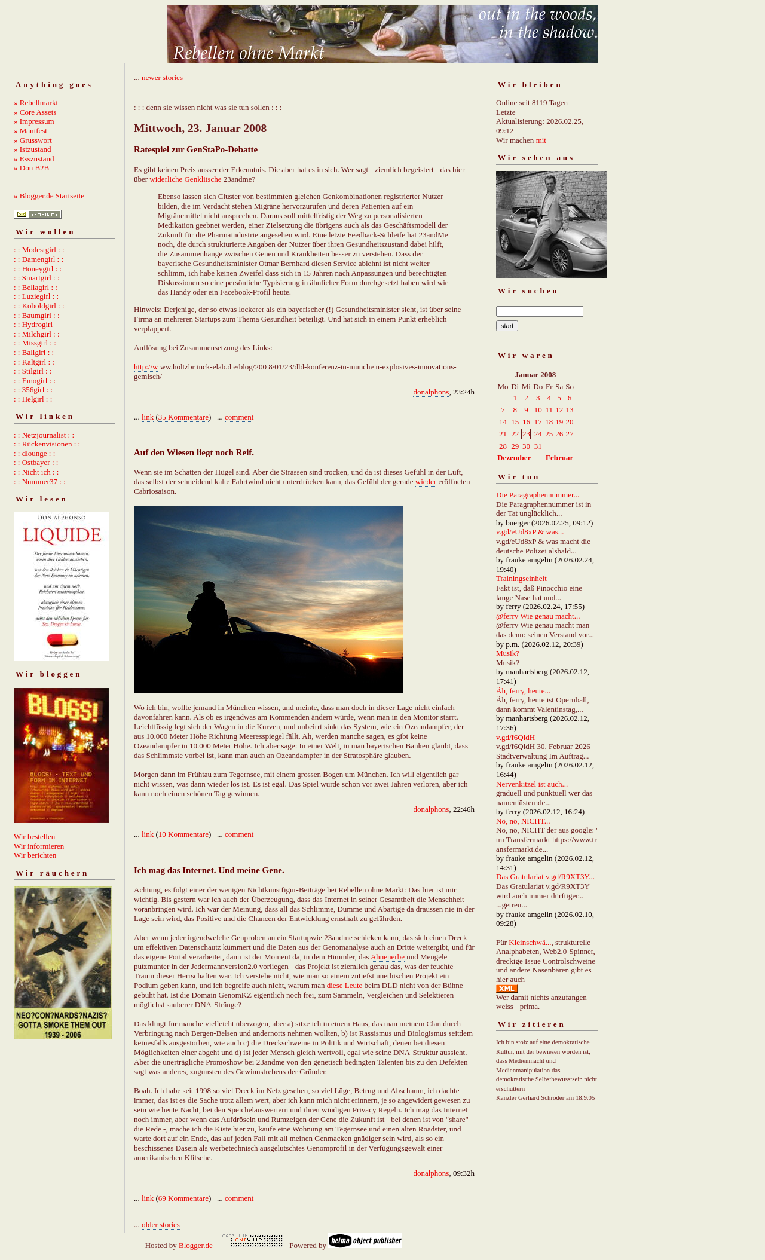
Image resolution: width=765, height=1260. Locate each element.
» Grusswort (33, 140)
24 (538, 433)
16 (526, 421)
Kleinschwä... (530, 942)
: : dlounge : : (34, 453)
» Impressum (34, 121)
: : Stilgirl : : (33, 370)
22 (515, 433)
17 (538, 421)
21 (503, 433)
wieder (425, 481)
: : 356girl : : (33, 389)
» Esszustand (34, 158)
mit (541, 140)
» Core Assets (35, 112)
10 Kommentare (183, 834)
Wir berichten (35, 855)
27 (570, 433)
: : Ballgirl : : (34, 352)
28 (503, 446)
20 (570, 421)
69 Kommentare (183, 1198)
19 (559, 421)
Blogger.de (196, 1245)
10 (538, 409)
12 (559, 409)
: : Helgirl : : (33, 398)
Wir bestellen (34, 836)
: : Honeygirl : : (38, 268)
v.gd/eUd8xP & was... (530, 531)
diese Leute (345, 985)
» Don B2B (31, 167)
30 (526, 446)
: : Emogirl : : (35, 380)
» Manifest (30, 130)
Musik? (507, 653)
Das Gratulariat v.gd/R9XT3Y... (545, 876)
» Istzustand (32, 149)
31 (538, 446)
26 (559, 433)
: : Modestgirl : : (39, 249)
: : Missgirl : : (35, 342)
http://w (146, 366)
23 (526, 433)
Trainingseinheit (521, 578)
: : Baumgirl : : (37, 315)
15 (515, 421)
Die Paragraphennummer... (537, 494)
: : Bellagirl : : (35, 287)
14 (503, 421)
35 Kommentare (183, 416)
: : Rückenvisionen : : (47, 443)
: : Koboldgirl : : (39, 305)
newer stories (162, 77)
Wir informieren (39, 846)
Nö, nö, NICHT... (523, 820)
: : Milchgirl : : (37, 333)
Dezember (514, 457)
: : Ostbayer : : (36, 462)
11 (549, 409)
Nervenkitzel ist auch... (532, 783)
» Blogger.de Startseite (49, 195)
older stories (161, 1224)
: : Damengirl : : (38, 259)
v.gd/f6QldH (515, 737)
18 (549, 421)
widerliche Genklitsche (185, 179)
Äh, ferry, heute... (523, 690)
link (148, 416)
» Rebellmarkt (36, 102)
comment (239, 416)
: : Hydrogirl (33, 324)
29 (515, 446)
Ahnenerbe (388, 956)
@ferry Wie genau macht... (538, 615)
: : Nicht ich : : (36, 471)
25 (549, 433)
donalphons (431, 391)
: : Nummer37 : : (40, 481)
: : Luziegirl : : (36, 296)
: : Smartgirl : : (37, 277)
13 (570, 409)
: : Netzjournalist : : (44, 434)
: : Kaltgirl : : (34, 361)
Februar (559, 457)
